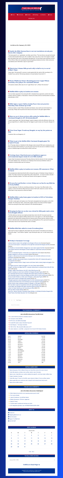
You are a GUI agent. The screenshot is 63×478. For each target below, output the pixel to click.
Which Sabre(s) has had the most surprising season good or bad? (24, 393)
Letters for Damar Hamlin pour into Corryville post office (21, 288)
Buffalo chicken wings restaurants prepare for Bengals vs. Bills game (24, 283)
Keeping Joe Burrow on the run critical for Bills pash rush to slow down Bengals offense (31, 212)
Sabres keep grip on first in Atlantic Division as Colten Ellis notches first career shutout (29, 370)
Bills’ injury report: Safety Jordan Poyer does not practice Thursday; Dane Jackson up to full (28, 104)
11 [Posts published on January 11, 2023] (31, 438)
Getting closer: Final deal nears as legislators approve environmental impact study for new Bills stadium (27, 156)
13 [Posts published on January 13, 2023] (45, 438)
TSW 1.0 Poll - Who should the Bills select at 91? (21, 327)
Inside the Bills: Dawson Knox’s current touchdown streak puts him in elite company (30, 52)
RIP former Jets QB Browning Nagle (18, 320)
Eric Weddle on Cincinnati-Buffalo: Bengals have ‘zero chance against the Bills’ (26, 248)
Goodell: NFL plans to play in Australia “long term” (21, 322)
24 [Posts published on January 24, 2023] (24, 444)
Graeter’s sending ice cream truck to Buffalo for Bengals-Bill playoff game (25, 272)
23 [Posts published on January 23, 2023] (18, 444)
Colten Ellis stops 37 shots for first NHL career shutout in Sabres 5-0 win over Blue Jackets (30, 378)
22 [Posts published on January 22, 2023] (11, 444)
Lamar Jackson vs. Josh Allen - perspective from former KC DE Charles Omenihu (28, 329)
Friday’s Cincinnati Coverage (20, 241)
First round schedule (14, 395)
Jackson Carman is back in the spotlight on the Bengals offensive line (24, 243)
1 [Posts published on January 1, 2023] (11, 435)
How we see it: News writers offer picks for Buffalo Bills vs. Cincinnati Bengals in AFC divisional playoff (29, 117)
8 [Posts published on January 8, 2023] (11, 438)
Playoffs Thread (13, 401)
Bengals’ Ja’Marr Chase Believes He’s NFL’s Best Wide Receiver (23, 270)
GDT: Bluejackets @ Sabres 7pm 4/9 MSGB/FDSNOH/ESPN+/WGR (24, 405)
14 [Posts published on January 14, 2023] (51, 438)
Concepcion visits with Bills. (16, 318)
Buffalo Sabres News (31, 367)
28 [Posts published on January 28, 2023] (51, 444)
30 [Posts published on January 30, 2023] (18, 446)
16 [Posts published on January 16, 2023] (18, 441)
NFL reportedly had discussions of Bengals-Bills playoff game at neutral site (26, 273)
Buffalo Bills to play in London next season (24, 91)
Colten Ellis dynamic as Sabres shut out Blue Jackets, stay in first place (25, 372)
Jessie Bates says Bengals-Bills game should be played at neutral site (24, 286)
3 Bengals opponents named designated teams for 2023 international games (26, 280)
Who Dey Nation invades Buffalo (15, 289)
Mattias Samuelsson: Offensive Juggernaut (19, 399)
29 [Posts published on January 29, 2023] (11, 446)
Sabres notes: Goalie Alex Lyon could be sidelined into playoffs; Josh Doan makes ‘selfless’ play (31, 374)
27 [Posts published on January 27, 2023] (45, 444)
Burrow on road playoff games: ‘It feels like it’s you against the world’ (24, 252)
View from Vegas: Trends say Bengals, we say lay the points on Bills (30, 131)
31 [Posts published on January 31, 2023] (24, 446)
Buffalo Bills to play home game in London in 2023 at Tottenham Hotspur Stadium (30, 198)
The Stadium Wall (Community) (31, 310)
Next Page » (18, 300)
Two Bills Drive (31, 8)
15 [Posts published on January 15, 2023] (11, 441)
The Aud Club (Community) (31, 387)
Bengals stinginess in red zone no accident (18, 254)
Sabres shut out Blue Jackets (16, 382)
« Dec (30, 451)
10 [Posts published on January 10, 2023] (24, 438)
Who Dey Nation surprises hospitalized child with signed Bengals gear (24, 285)
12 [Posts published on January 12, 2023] (38, 438)
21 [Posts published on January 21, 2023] (51, 441)
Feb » (33, 451)
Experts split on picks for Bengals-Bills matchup (19, 278)
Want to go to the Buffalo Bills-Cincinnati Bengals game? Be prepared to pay (29, 142)
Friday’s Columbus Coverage (16, 376)
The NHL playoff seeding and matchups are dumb (21, 403)
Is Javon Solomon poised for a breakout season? (21, 316)
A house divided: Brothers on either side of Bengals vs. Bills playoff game (25, 276)
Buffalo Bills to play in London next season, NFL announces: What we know (31, 170)
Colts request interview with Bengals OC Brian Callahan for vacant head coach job (27, 249)
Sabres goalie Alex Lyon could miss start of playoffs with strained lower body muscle (28, 380)
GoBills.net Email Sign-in (31, 464)
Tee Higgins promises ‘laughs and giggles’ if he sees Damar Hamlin (24, 265)
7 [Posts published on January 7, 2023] (51, 435)
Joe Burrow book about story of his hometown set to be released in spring (25, 281)
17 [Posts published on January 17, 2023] (24, 441)
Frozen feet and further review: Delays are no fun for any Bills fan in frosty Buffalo (31, 184)
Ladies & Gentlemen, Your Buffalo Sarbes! (19, 397)
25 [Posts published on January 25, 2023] (31, 444)
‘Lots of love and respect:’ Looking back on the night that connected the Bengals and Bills (29, 244)
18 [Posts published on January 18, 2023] (31, 441)
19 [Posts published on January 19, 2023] (38, 441)
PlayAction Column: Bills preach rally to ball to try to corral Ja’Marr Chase (29, 69)
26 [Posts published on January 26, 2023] (38, 444)
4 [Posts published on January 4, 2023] (31, 435)
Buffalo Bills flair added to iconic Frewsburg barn (26, 228)
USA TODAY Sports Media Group (34, 471)
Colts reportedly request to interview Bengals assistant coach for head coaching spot (28, 275)
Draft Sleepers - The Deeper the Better (18, 324)
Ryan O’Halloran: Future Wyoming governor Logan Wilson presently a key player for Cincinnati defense (28, 81)
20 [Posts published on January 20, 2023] (45, 441)
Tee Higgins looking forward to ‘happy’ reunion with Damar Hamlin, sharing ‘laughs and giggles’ (30, 262)
